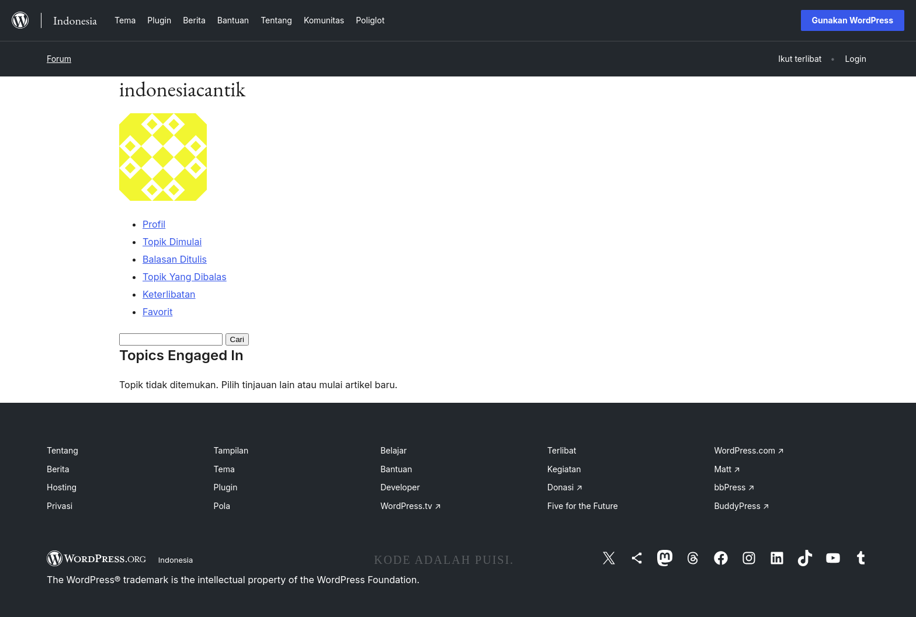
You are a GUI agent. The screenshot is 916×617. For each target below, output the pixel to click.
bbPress (734, 487)
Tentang (62, 450)
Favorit (157, 312)
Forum (59, 59)
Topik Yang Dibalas (185, 277)
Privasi (59, 506)
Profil (154, 224)
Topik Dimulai (172, 242)
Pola (222, 506)
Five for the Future (582, 506)
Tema (224, 469)
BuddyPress (741, 506)
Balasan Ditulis (175, 259)
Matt (727, 469)
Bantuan (396, 469)
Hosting (62, 487)
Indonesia (175, 559)
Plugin (226, 487)
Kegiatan (564, 469)
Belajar (393, 450)
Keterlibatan (169, 294)
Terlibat (562, 450)
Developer (400, 487)
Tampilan (231, 450)
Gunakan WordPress (852, 20)
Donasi (564, 487)
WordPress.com (749, 450)
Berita (58, 469)
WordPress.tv (410, 506)
